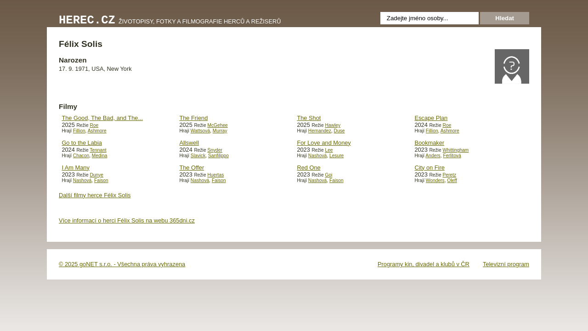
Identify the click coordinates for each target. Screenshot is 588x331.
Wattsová (200, 130)
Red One (308, 167)
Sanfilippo (218, 155)
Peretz (449, 174)
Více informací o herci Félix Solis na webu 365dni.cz (127, 220)
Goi (328, 174)
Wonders (435, 180)
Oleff (452, 180)
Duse (339, 130)
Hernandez (319, 130)
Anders (432, 155)
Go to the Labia (82, 142)
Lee (329, 150)
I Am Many (75, 167)
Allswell (189, 142)
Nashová (317, 155)
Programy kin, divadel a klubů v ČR (423, 264)
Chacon (81, 155)
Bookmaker (429, 142)
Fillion (79, 130)
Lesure (336, 155)
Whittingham (455, 150)
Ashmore (97, 130)
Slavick (198, 155)
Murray (220, 130)
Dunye (96, 174)
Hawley (332, 125)
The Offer (191, 167)
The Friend (193, 117)
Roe (94, 125)
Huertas (215, 174)
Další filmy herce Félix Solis (94, 195)
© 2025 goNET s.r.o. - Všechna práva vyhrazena (122, 264)
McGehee (217, 125)
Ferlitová (452, 155)
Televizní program (506, 264)
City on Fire (429, 167)
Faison (101, 180)
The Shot (309, 117)
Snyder (214, 150)
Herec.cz (87, 20)
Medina (99, 155)
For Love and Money (324, 142)
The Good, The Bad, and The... (102, 117)
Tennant (98, 150)
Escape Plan (430, 117)
